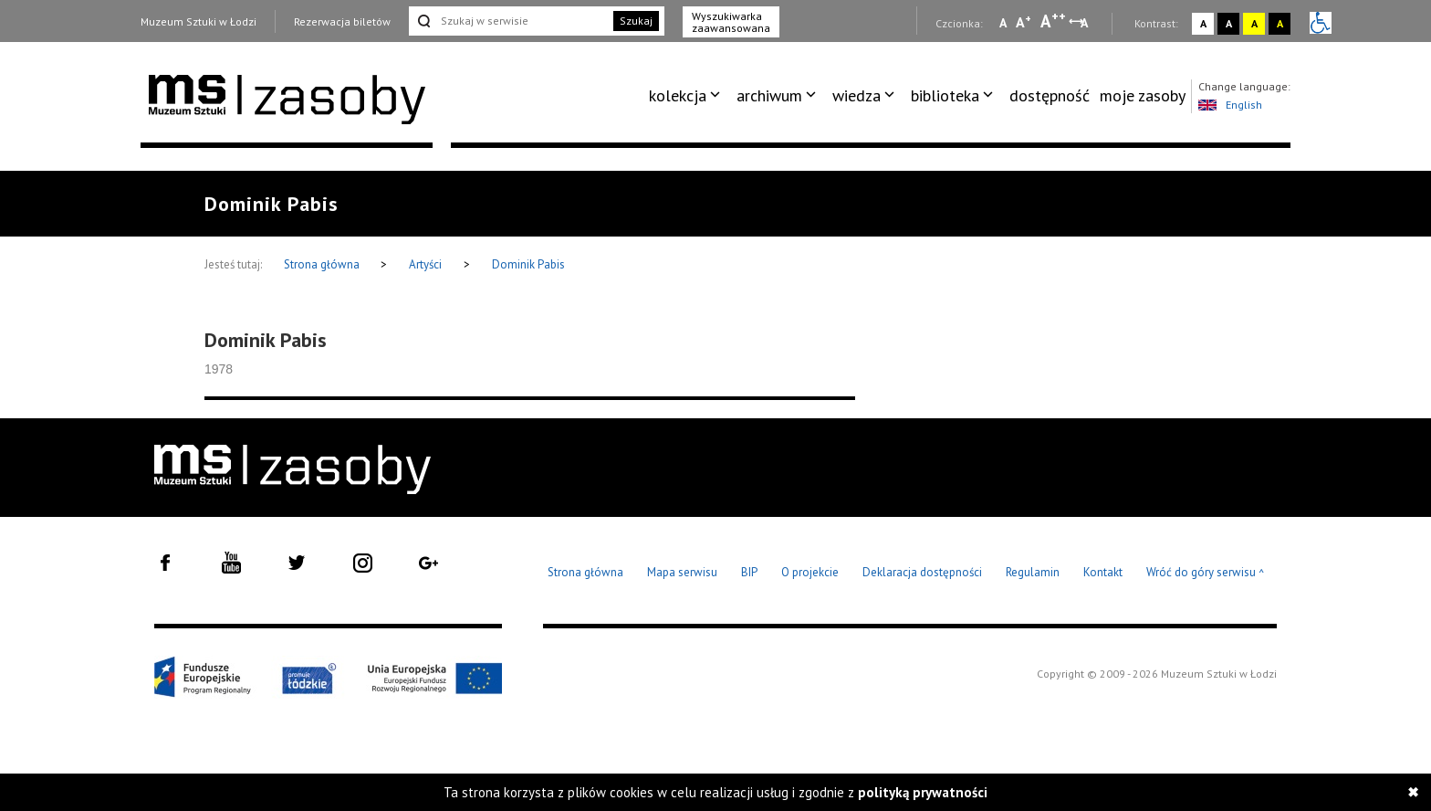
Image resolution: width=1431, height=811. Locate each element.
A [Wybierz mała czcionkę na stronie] (1003, 23)
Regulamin (1033, 572)
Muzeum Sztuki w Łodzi (198, 21)
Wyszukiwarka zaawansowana (731, 22)
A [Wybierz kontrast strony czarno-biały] (1229, 23)
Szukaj (636, 20)
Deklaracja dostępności (922, 572)
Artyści (425, 264)
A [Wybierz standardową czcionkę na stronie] (1023, 22)
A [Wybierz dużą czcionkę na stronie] (1053, 21)
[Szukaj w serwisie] (509, 21)
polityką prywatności (922, 792)
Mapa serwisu (682, 572)
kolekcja (677, 95)
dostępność (1049, 95)
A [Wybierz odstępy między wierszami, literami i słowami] (1086, 23)
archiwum (769, 95)
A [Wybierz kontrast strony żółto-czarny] (1254, 23)
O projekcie (810, 572)
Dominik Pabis (528, 264)
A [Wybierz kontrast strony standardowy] (1203, 23)
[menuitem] (687, 95)
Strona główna (323, 264)
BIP (749, 572)
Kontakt (1103, 572)
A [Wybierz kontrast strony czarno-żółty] (1280, 23)
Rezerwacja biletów (342, 21)
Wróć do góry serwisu (1205, 573)
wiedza (856, 95)
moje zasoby (1143, 95)
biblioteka (945, 95)
